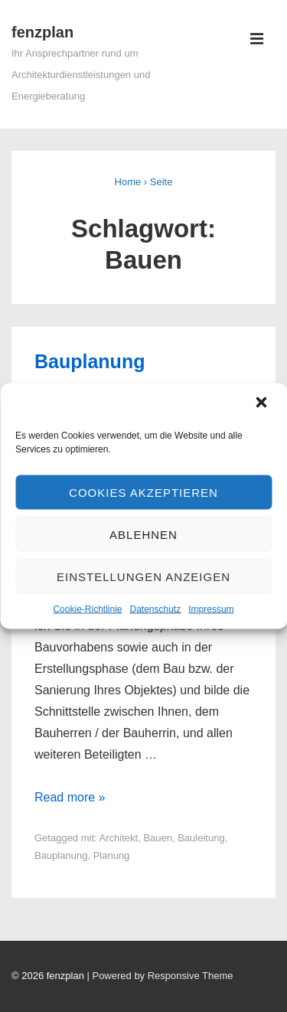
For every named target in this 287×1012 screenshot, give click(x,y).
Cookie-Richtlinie (87, 609)
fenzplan (42, 32)
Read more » (70, 797)
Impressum (210, 609)
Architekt (119, 838)
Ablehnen (143, 533)
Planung (111, 855)
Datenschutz (155, 609)
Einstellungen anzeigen (143, 576)
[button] (262, 404)
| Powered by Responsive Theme (159, 975)
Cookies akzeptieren (143, 491)
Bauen (157, 838)
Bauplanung (89, 361)
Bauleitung (201, 838)
